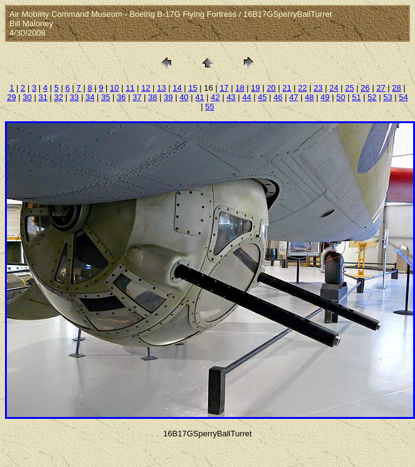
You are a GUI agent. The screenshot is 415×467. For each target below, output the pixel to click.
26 (365, 88)
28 (396, 88)
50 (340, 97)
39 (168, 97)
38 (152, 97)
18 (239, 88)
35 (105, 97)
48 (309, 97)
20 (271, 88)
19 (255, 88)
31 (42, 97)
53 (387, 97)
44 (246, 97)
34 (90, 97)
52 (372, 97)
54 (403, 97)
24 (333, 88)
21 (286, 88)
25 (349, 88)
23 (318, 88)
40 (183, 97)
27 (380, 88)
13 (161, 88)
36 (121, 97)
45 (262, 97)
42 (215, 97)
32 (58, 97)
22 (302, 88)
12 (145, 88)
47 (293, 97)
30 (26, 97)
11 (130, 88)
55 (209, 106)
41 (199, 97)
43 (230, 97)
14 (176, 88)
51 (356, 97)
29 (11, 97)
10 (114, 88)
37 (136, 97)
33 (74, 97)
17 (223, 88)
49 (325, 97)
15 (192, 88)
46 (278, 97)
